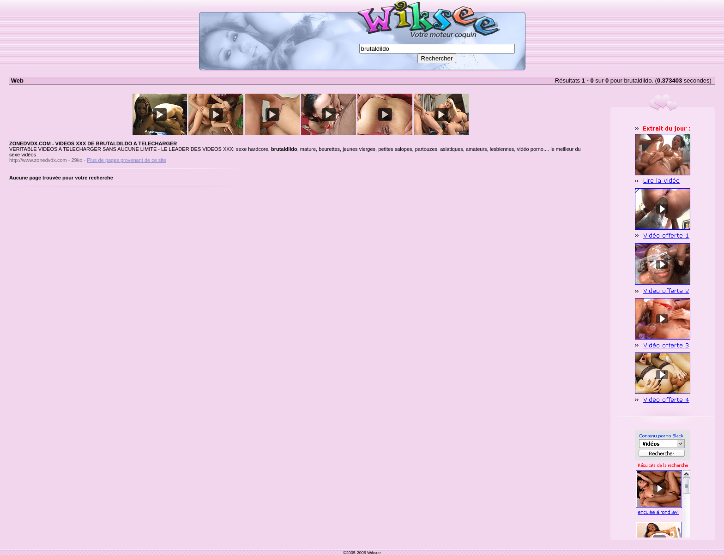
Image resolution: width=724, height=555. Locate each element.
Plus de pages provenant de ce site (126, 160)
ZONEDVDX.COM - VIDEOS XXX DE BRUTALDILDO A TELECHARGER (93, 143)
